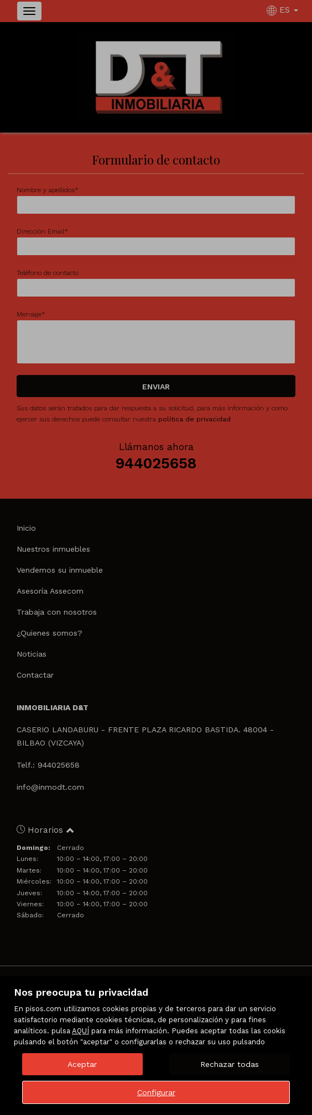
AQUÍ (80, 1031)
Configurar (156, 1092)
